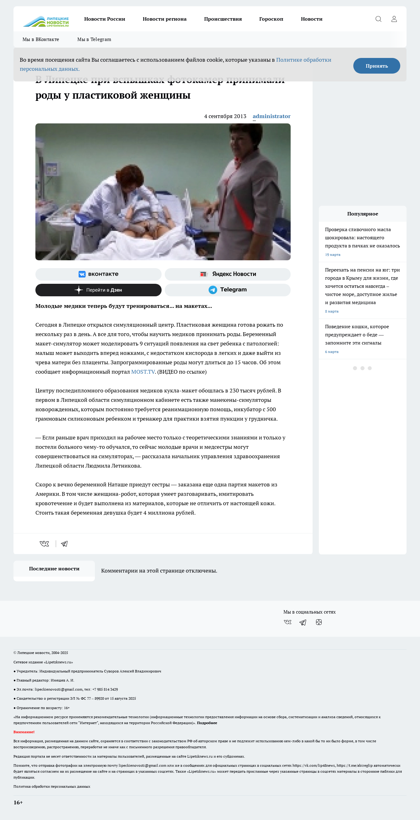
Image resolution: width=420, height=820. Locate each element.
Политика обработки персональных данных (51, 786)
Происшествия (223, 19)
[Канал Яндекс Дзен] (98, 290)
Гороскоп (271, 19)
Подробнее (207, 722)
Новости (312, 19)
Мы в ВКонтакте (41, 39)
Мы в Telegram (94, 39)
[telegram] (66, 543)
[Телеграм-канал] (228, 290)
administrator (272, 116)
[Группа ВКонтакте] (98, 274)
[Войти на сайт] (394, 19)
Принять (377, 66)
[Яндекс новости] (228, 274)
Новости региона (165, 19)
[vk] (44, 543)
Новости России (104, 19)
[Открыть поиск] (378, 19)
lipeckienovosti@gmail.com (58, 689)
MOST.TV (143, 371)
